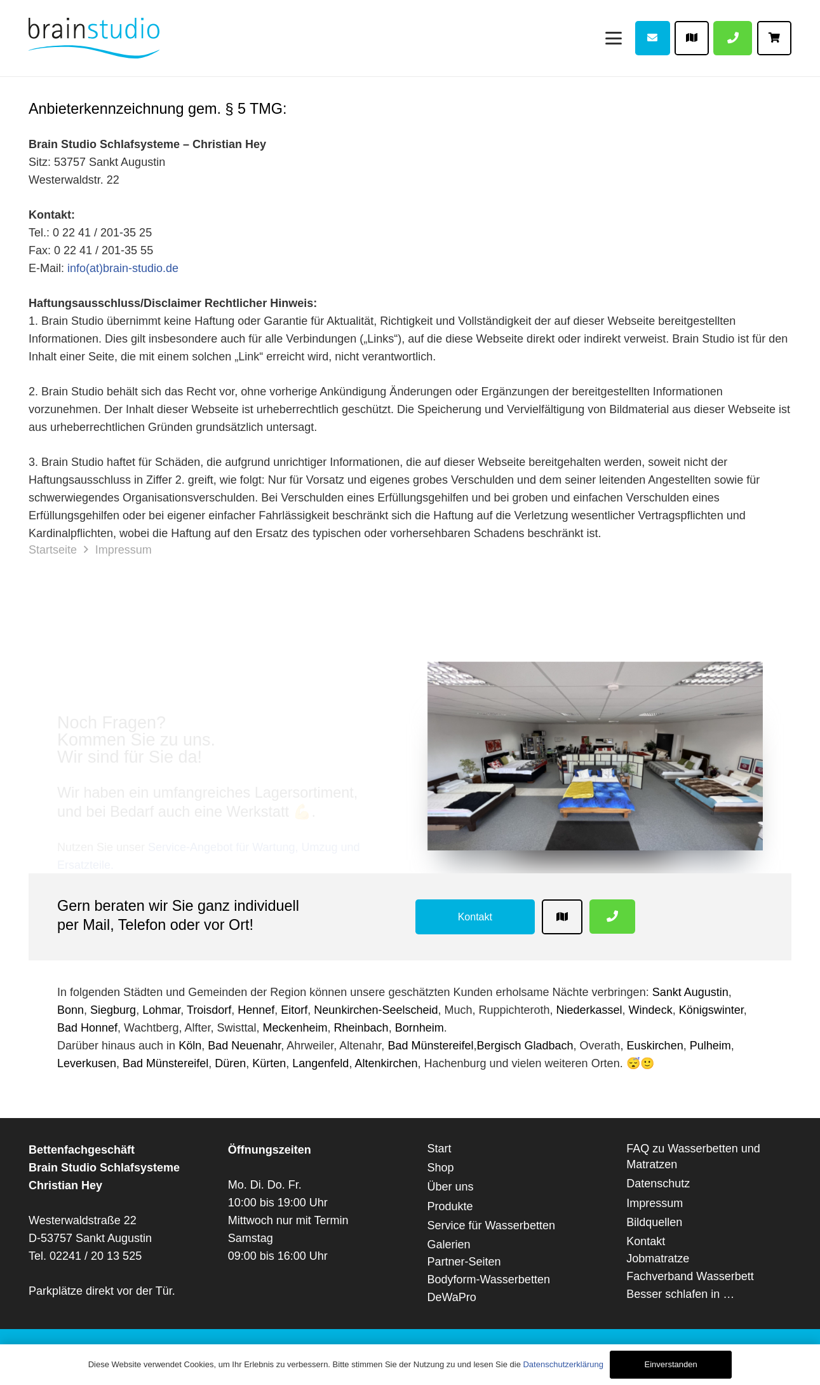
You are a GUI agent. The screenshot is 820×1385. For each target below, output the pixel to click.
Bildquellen (654, 1222)
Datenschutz (658, 1183)
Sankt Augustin (690, 992)
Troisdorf (209, 1010)
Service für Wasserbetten (491, 1225)
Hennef (256, 1010)
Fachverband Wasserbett (689, 1276)
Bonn (70, 1010)
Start (439, 1148)
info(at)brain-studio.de (122, 268)
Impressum (654, 1203)
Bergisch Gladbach (524, 1045)
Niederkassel (589, 1010)
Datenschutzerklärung (563, 1364)
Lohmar (161, 1010)
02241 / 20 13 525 (96, 1256)
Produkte (450, 1206)
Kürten (269, 1063)
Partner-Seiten (464, 1261)
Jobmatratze (657, 1258)
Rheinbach (361, 1027)
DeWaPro (451, 1297)
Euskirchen (655, 1045)
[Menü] (613, 38)
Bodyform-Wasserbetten (488, 1279)
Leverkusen (86, 1063)
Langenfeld (320, 1063)
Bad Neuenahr (244, 1045)
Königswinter (711, 1010)
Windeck (651, 1010)
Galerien (449, 1244)
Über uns (450, 1186)
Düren (230, 1063)
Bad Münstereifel (430, 1045)
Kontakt (645, 1241)
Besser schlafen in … (680, 1294)
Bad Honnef (87, 1027)
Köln (189, 1045)
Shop (440, 1167)
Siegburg (113, 1010)
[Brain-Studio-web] (94, 38)
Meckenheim (295, 1027)
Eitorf (294, 1010)
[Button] (652, 38)
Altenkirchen (385, 1063)
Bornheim (419, 1027)
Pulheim (710, 1045)
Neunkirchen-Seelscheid (376, 1010)
